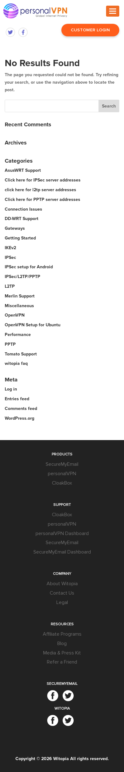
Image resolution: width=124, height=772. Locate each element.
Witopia (61, 758)
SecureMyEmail (62, 464)
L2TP (10, 286)
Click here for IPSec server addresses (43, 180)
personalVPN (62, 473)
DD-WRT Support (21, 218)
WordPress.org (19, 418)
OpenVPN (15, 315)
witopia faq (16, 363)
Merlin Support (20, 296)
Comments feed (21, 408)
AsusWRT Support (23, 170)
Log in (11, 389)
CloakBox (62, 483)
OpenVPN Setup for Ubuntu (32, 325)
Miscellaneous (19, 305)
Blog (62, 643)
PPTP (10, 344)
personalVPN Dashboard (62, 533)
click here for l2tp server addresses (40, 189)
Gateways (15, 228)
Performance (18, 334)
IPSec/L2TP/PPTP (22, 276)
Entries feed (17, 399)
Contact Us (62, 593)
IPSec (10, 257)
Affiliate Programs (62, 634)
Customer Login (90, 30)
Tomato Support (21, 354)
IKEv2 (10, 247)
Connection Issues (23, 209)
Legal (62, 602)
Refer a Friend (62, 662)
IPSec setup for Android (29, 267)
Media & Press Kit (62, 653)
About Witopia (62, 583)
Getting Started (20, 238)
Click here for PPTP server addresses (42, 199)
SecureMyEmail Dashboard (62, 552)
